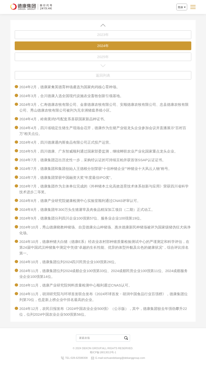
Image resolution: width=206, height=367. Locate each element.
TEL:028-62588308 (76, 357)
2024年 (103, 46)
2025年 (103, 57)
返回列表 (103, 75)
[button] (103, 25)
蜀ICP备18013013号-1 (103, 352)
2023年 (103, 35)
